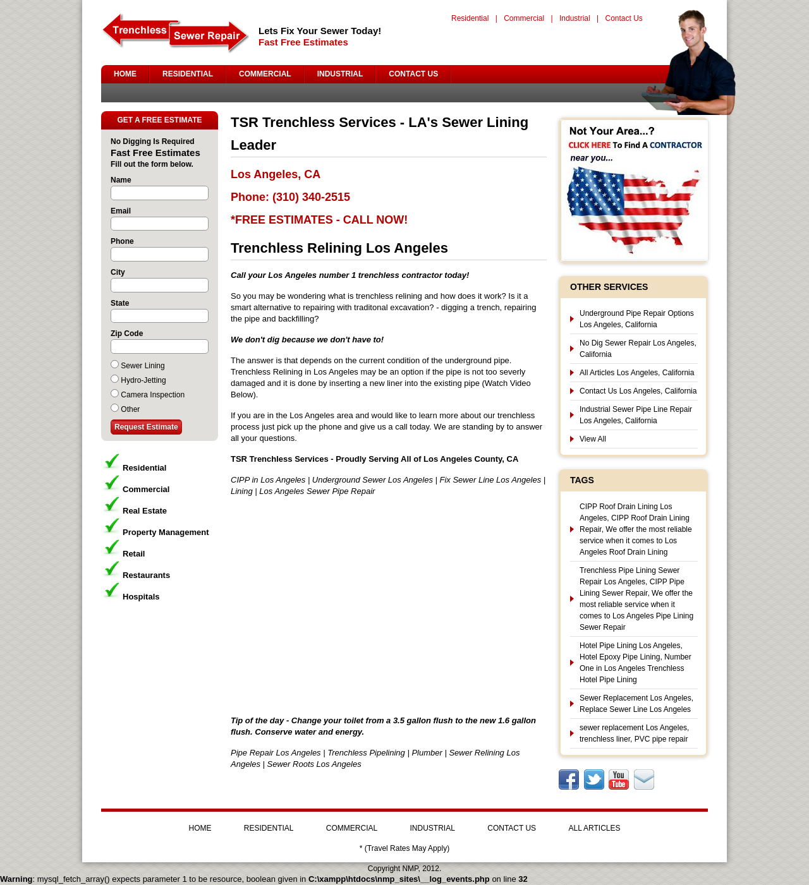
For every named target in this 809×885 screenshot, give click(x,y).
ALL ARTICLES (594, 828)
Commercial (524, 18)
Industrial (574, 18)
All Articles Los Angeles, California (637, 372)
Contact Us (623, 18)
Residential (470, 18)
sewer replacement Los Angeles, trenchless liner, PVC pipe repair (634, 733)
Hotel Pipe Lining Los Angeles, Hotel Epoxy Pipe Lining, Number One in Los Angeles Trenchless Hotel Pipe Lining (635, 662)
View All (593, 439)
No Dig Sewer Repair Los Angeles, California (638, 349)
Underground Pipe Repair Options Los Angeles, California (637, 319)
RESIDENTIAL (187, 73)
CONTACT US (413, 73)
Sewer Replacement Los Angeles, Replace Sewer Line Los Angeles (636, 704)
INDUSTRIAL (340, 73)
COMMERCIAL (265, 73)
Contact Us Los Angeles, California (638, 391)
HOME (125, 73)
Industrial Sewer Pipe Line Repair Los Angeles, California (636, 415)
